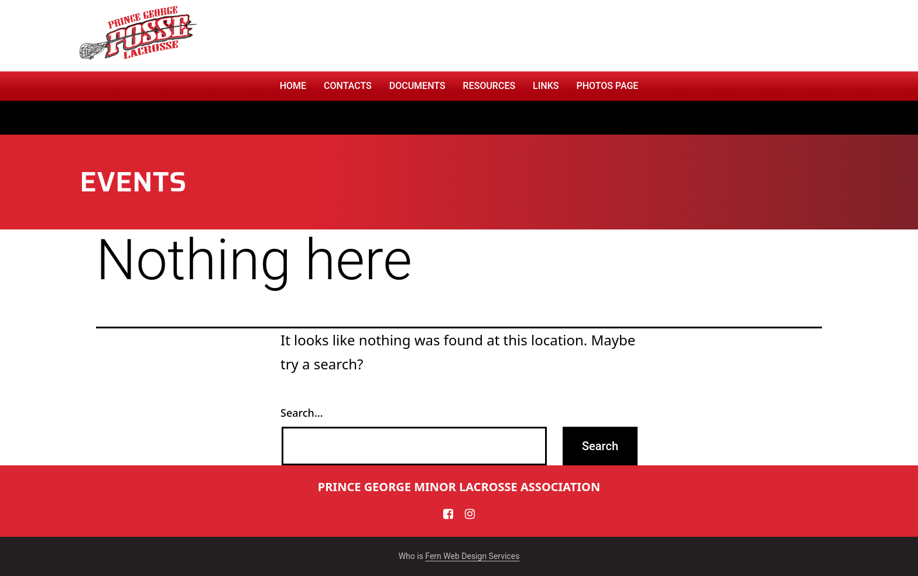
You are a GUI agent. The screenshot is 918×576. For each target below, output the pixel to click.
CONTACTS (348, 85)
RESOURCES (489, 85)
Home (293, 85)
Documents (417, 85)
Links (546, 85)
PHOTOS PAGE (607, 85)
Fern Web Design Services (472, 556)
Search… (301, 413)
